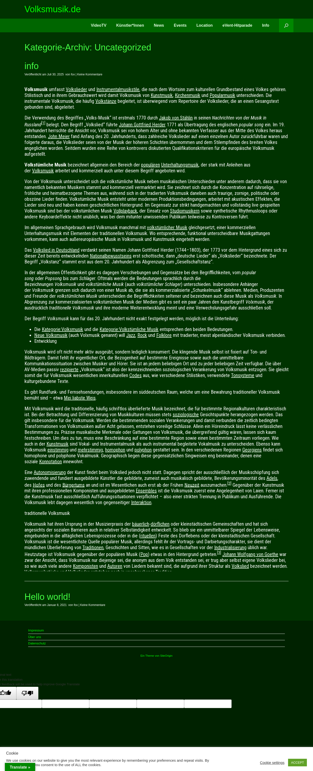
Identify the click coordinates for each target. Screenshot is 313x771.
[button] (286, 25)
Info (265, 25)
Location (204, 25)
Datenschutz (37, 643)
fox (73, 74)
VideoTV (98, 25)
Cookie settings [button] (272, 763)
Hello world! (47, 597)
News (159, 25)
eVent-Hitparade (237, 25)
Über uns (34, 637)
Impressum (36, 630)
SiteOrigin (166, 655)
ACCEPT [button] (297, 762)
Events (180, 25)
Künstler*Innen (130, 25)
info (31, 66)
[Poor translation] (27, 693)
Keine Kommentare (89, 74)
